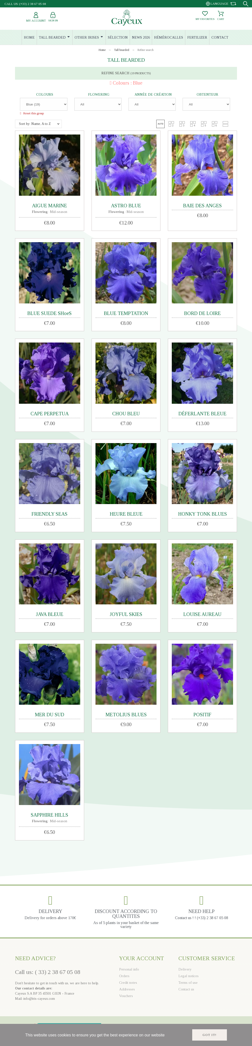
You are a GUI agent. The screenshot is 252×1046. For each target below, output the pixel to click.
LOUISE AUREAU (202, 614)
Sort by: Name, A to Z (35, 124)
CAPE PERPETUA (50, 413)
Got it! (210, 1035)
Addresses (127, 989)
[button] (160, 124)
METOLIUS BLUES (126, 714)
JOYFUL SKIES (126, 614)
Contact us (186, 989)
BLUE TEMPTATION (126, 313)
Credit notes (128, 983)
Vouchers (126, 996)
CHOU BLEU (126, 413)
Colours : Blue (127, 83)
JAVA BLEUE (49, 614)
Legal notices (188, 976)
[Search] (245, 3)
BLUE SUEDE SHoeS (49, 313)
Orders (124, 976)
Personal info (129, 969)
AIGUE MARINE (49, 205)
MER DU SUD (49, 714)
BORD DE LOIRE (202, 313)
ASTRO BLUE (126, 205)
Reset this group (33, 113)
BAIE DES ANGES (202, 205)
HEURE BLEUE (126, 514)
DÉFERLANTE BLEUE (202, 413)
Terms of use (188, 983)
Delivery (185, 969)
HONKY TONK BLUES (202, 514)
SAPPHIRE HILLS (49, 815)
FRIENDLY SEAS (49, 514)
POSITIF (202, 714)
